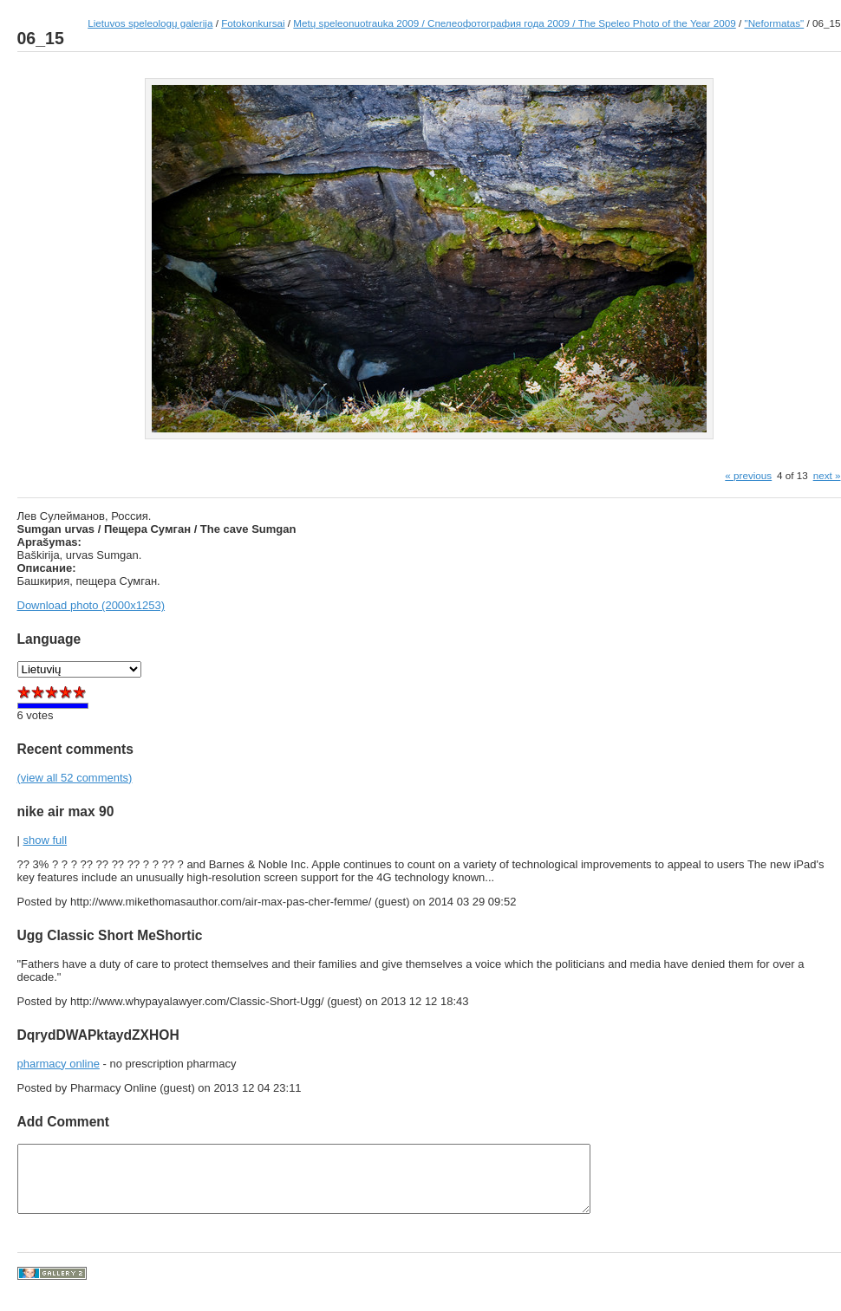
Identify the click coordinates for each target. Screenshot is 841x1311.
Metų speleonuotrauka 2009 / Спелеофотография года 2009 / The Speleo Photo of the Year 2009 (514, 23)
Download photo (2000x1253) (91, 605)
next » (827, 475)
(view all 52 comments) (75, 777)
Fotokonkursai (252, 23)
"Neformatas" (775, 23)
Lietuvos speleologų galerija (150, 23)
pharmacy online (58, 1063)
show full (45, 840)
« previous (748, 475)
